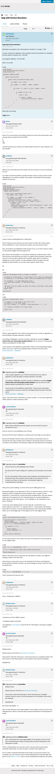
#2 (52, 132)
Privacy (31, 766)
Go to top (50, 766)
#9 (52, 593)
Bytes (13, 766)
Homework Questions (28, 653)
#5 (52, 330)
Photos (25, 24)
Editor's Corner (15, 756)
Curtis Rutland (16, 625)
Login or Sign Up (47, 1)
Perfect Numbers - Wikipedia (11, 351)
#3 (52, 167)
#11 (52, 646)
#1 (52, 44)
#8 (52, 460)
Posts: (8, 40)
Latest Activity (14, 24)
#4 (52, 236)
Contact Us (24, 766)
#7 (52, 419)
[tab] (4, 24)
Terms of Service (40, 766)
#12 (52, 680)
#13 (52, 733)
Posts (5, 24)
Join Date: (9, 38)
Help (17, 766)
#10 (52, 614)
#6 (52, 368)
